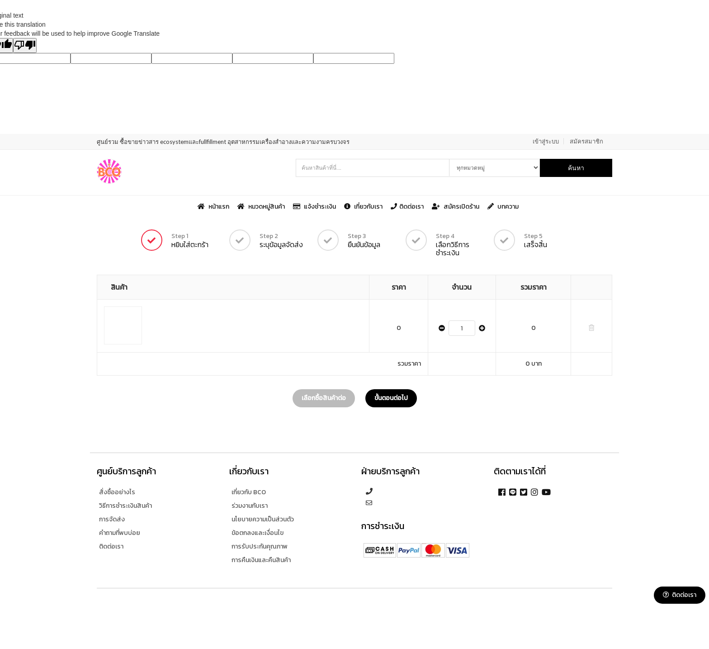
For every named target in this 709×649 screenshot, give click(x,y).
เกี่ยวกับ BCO (249, 492)
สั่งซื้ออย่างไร (117, 492)
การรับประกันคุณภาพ (260, 546)
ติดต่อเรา (408, 206)
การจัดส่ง (112, 519)
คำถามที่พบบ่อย (119, 533)
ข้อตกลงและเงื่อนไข (258, 533)
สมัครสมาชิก (586, 141)
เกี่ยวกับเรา (364, 206)
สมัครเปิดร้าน (456, 206)
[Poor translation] (25, 45)
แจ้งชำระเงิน (315, 206)
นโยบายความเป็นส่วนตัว (263, 519)
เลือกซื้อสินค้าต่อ (324, 398)
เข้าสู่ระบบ (546, 141)
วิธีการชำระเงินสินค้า (125, 506)
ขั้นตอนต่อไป (391, 398)
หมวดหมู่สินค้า (261, 206)
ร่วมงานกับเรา (250, 506)
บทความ (503, 206)
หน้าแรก (214, 206)
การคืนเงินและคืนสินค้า (261, 560)
